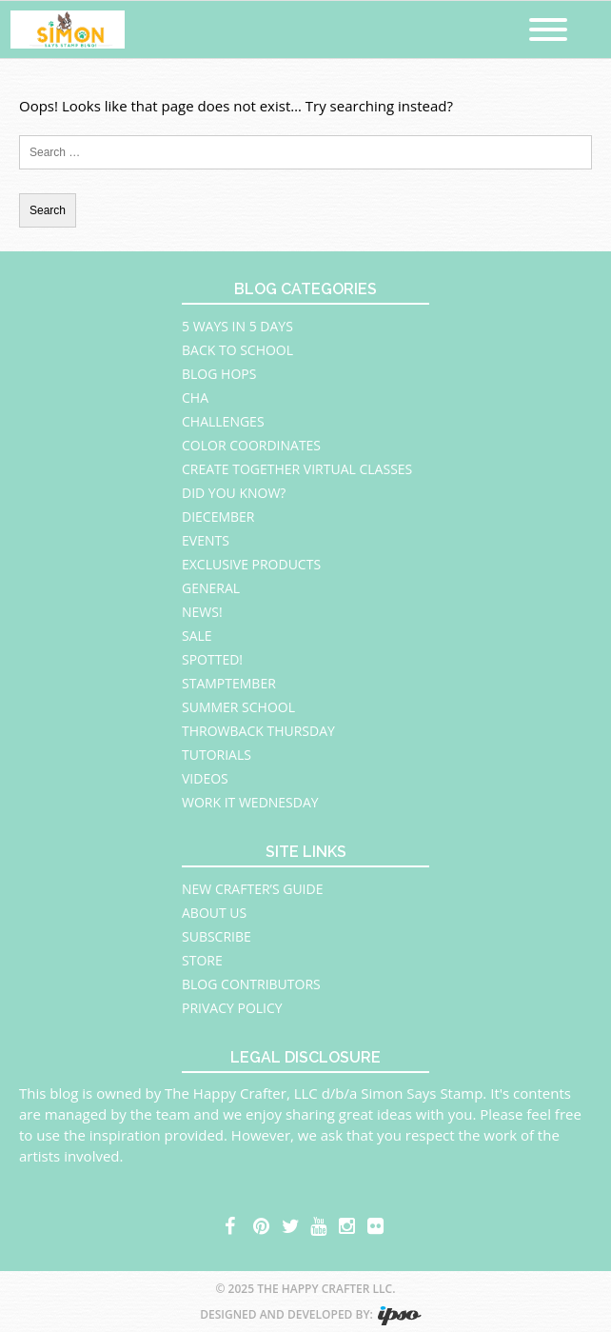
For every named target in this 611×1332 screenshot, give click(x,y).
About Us (214, 913)
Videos (205, 778)
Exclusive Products (251, 564)
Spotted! (212, 659)
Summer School (238, 707)
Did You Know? (234, 493)
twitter (291, 1223)
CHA (195, 397)
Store (202, 960)
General (211, 588)
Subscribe (216, 936)
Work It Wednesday (250, 802)
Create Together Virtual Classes (297, 469)
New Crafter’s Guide (252, 889)
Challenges (223, 421)
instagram (348, 1223)
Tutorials (216, 755)
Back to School (237, 350)
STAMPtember (229, 683)
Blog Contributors (251, 984)
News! (202, 612)
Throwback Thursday (258, 731)
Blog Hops (219, 374)
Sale (197, 635)
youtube (319, 1223)
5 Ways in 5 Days (237, 326)
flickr (376, 1223)
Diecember (218, 516)
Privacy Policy (232, 1008)
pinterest (262, 1223)
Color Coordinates (251, 445)
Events (205, 540)
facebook (234, 1223)
